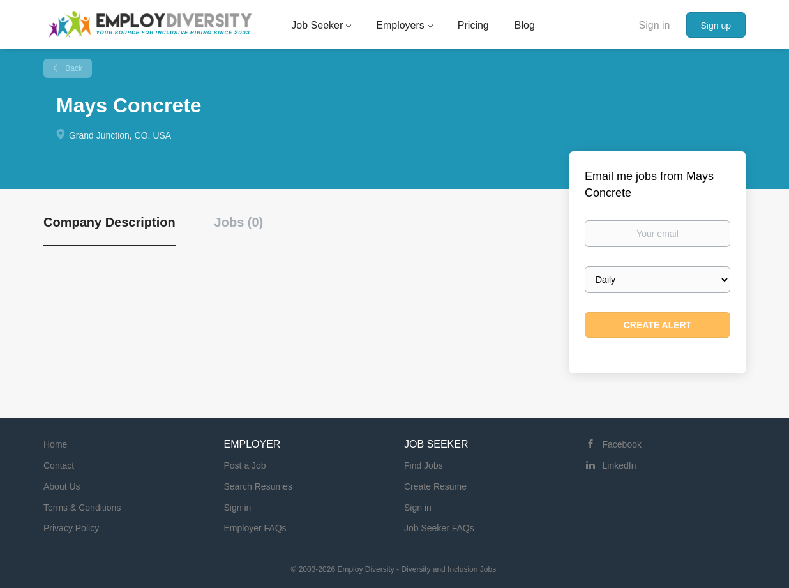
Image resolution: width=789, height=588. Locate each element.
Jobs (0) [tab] (239, 222)
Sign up (716, 25)
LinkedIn (619, 465)
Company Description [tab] (109, 222)
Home (55, 444)
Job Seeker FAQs (439, 528)
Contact (58, 465)
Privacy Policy (71, 528)
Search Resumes (258, 486)
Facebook (622, 444)
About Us (61, 486)
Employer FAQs (255, 528)
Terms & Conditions (82, 507)
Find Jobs (423, 465)
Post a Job (245, 465)
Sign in (654, 25)
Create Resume (435, 486)
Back (72, 68)
